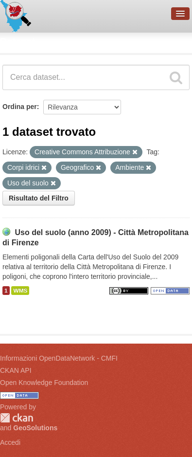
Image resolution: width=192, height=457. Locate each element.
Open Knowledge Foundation (44, 382)
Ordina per (19, 106)
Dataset (17, 41)
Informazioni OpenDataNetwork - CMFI (59, 358)
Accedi (10, 442)
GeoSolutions (35, 428)
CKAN (16, 418)
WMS (20, 290)
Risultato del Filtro (39, 198)
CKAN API (16, 370)
